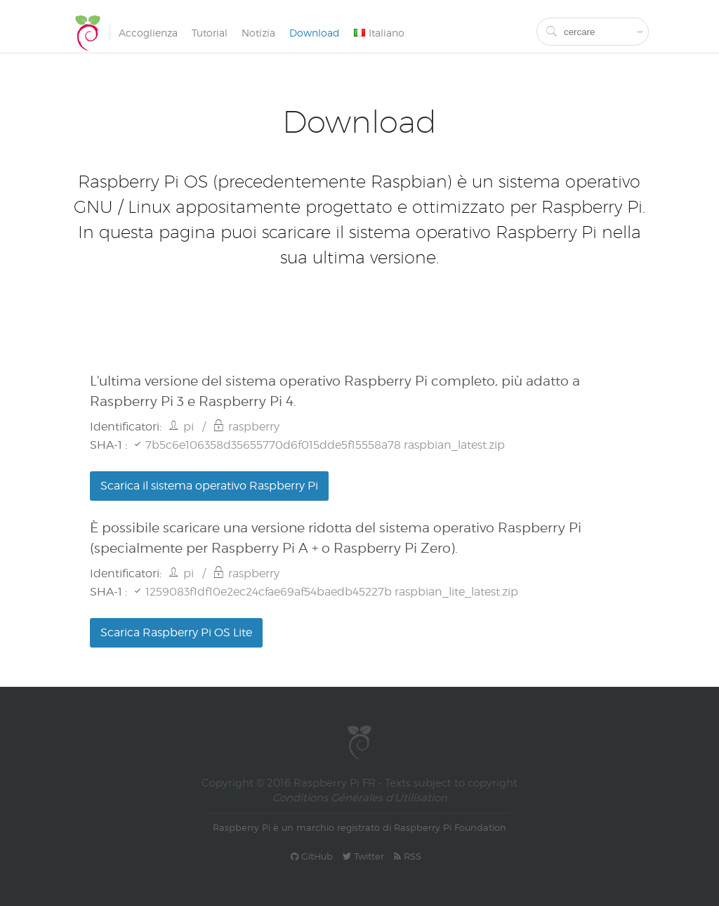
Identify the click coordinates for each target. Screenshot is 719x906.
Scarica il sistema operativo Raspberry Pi (209, 485)
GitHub (312, 856)
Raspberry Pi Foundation (450, 827)
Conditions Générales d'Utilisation (359, 798)
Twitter (363, 856)
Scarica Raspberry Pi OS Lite (176, 632)
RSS (407, 856)
